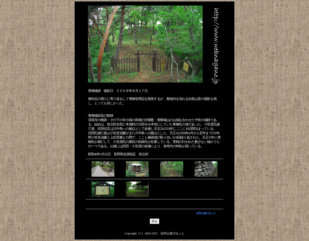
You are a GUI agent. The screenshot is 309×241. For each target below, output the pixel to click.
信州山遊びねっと (206, 213)
